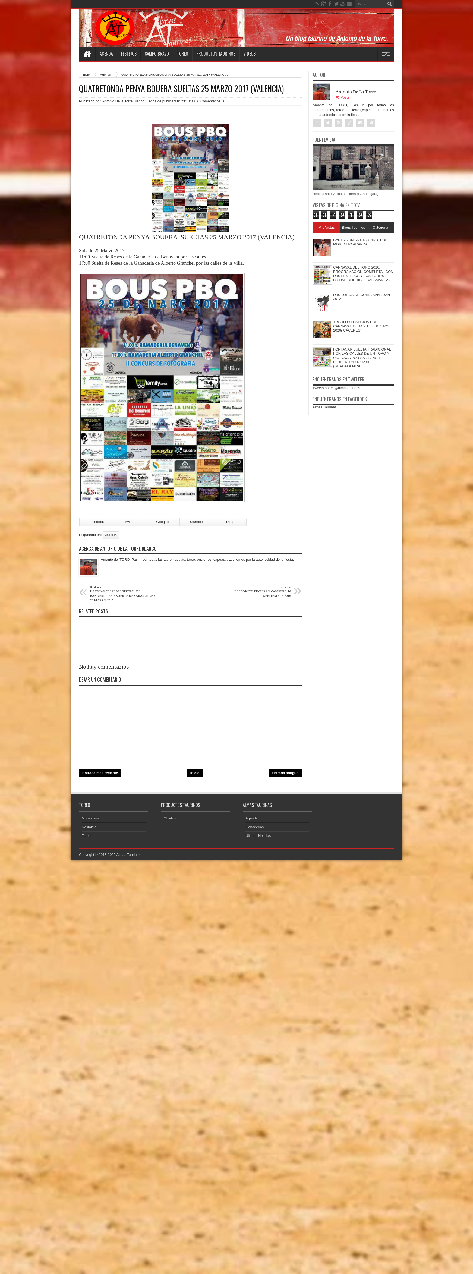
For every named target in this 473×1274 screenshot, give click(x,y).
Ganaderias (254, 827)
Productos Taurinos (215, 54)
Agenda (106, 54)
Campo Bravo (157, 54)
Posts (342, 97)
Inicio (86, 74)
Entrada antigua (285, 773)
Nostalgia (89, 827)
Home (87, 54)
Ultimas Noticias (258, 836)
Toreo (182, 54)
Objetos (170, 818)
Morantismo (91, 818)
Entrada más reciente (100, 773)
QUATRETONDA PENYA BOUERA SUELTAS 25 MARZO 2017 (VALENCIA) (181, 88)
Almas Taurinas (325, 407)
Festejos (129, 54)
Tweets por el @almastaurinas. (337, 388)
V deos (250, 54)
